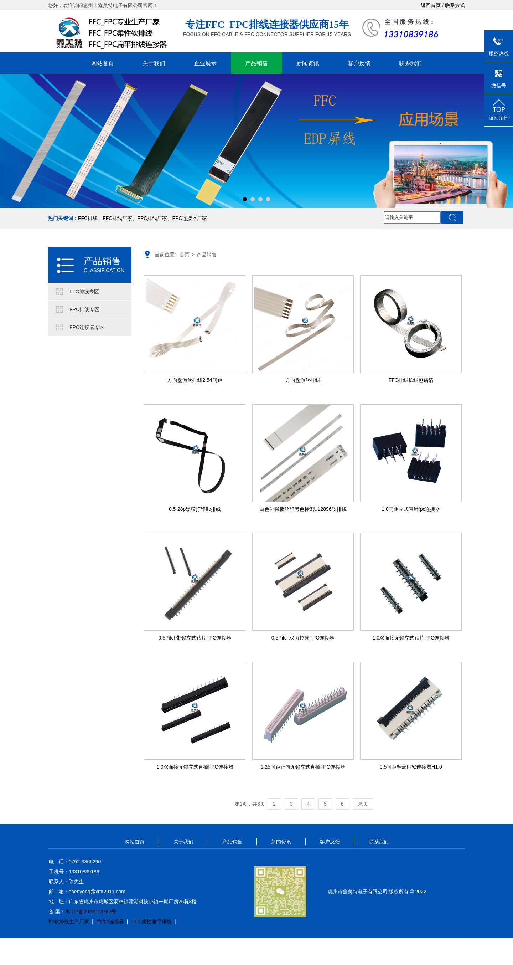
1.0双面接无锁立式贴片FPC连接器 (411, 638)
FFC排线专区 (84, 291)
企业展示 (205, 63)
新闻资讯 (307, 63)
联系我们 (410, 63)
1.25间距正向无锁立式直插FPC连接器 (303, 767)
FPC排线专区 (84, 309)
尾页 (363, 804)
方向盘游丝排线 (302, 380)
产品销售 (256, 63)
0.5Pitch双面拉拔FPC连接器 (303, 638)
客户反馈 (359, 63)
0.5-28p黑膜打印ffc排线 (195, 509)
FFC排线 (88, 218)
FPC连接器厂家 (189, 218)
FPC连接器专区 (86, 327)
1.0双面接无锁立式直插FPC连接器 (194, 767)
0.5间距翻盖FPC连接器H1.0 (411, 767)
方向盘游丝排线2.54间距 (194, 380)
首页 (185, 254)
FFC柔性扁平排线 (152, 921)
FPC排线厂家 (152, 218)
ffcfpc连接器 (110, 921)
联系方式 (455, 5)
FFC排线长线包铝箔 (411, 380)
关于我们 (153, 63)
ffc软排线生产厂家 (69, 921)
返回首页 (431, 5)
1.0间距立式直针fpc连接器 (411, 509)
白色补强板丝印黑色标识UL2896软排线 (303, 509)
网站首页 (102, 63)
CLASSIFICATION (104, 270)
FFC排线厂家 (117, 218)
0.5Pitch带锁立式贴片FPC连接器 (195, 638)
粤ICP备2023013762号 (90, 911)
